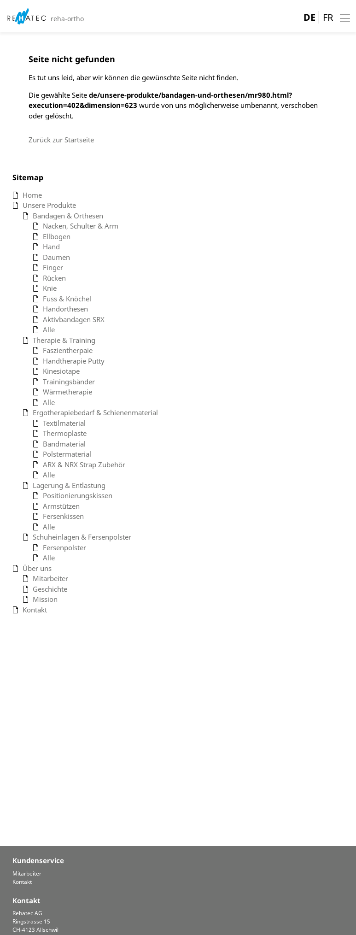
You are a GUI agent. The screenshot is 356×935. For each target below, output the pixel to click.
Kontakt (22, 882)
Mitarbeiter (26, 873)
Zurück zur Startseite (61, 139)
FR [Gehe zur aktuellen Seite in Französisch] (328, 17)
